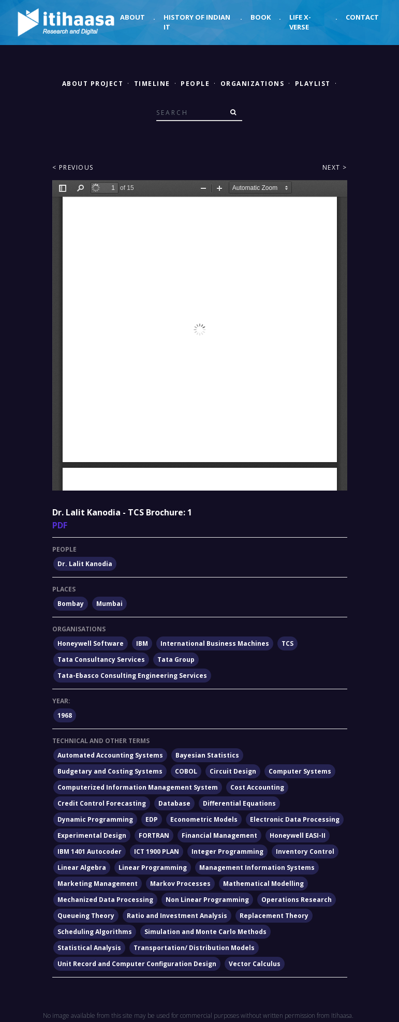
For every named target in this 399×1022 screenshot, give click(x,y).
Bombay (70, 603)
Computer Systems (300, 771)
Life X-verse (300, 22)
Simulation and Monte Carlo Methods (205, 931)
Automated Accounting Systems (110, 755)
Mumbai (109, 603)
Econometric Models (204, 819)
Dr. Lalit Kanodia (84, 563)
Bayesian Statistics (207, 755)
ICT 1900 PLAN (156, 851)
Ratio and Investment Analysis (177, 915)
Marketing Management (97, 883)
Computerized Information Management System (137, 787)
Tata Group (176, 659)
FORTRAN (154, 835)
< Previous (73, 167)
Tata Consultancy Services (101, 659)
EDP (151, 819)
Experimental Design (91, 835)
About (132, 17)
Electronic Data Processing (294, 819)
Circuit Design (233, 771)
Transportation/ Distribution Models (194, 947)
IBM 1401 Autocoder (89, 851)
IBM (142, 643)
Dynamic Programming (95, 819)
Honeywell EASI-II (298, 835)
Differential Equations (239, 803)
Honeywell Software (90, 643)
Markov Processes (180, 883)
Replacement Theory (274, 915)
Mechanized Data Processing (105, 899)
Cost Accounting (257, 787)
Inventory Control (305, 851)
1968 (64, 715)
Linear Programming (153, 867)
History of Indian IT (197, 22)
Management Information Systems (257, 867)
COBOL (186, 771)
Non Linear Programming (207, 899)
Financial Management (219, 835)
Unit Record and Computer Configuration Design (136, 963)
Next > (334, 167)
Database (174, 803)
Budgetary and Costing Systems (109, 771)
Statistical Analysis (89, 947)
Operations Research (296, 899)
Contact (362, 17)
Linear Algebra (81, 867)
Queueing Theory (85, 915)
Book (260, 17)
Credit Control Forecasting (101, 803)
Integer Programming (227, 851)
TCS (287, 643)
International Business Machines (214, 643)
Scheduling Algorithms (94, 931)
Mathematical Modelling (263, 883)
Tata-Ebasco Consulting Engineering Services (132, 675)
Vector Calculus (254, 963)
